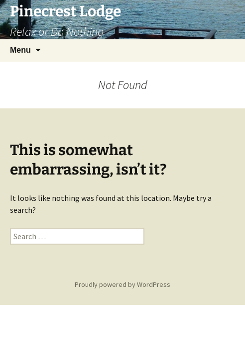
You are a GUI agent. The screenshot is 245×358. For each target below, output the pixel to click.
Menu (20, 50)
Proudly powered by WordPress (122, 284)
